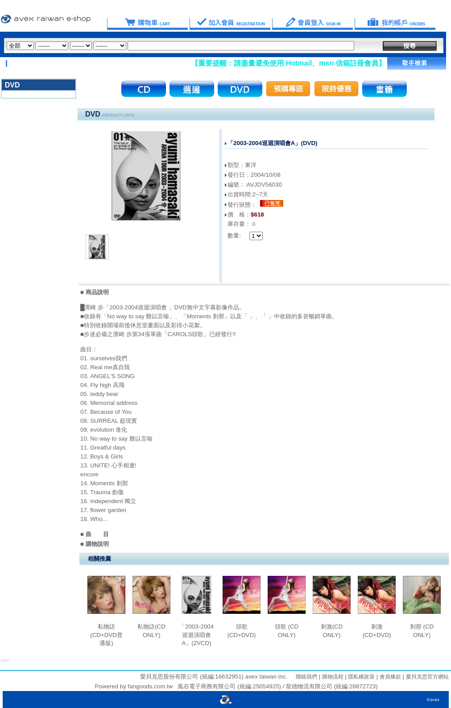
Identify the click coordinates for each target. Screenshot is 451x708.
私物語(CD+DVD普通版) (106, 634)
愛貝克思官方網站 (427, 677)
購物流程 (331, 677)
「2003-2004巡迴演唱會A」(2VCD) (196, 634)
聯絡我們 (306, 677)
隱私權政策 (361, 677)
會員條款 (389, 677)
